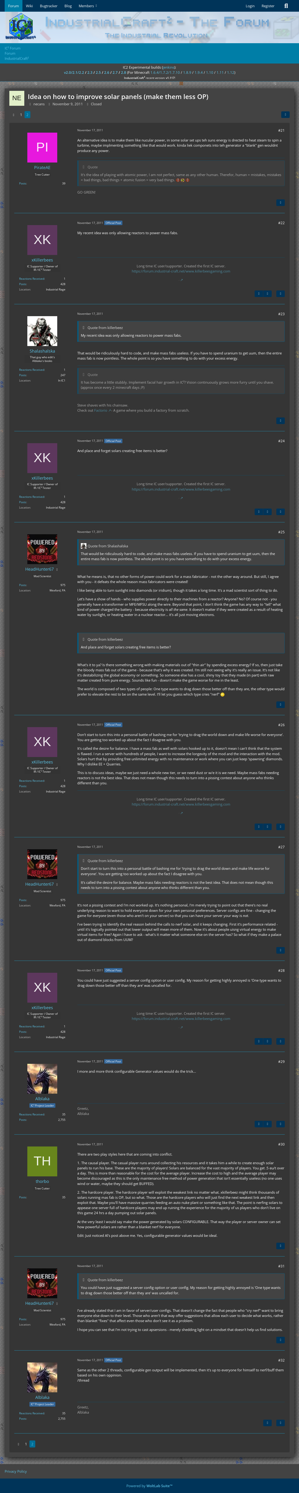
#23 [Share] (281, 313)
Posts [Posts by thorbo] (22, 1197)
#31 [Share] (281, 1266)
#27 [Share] (281, 847)
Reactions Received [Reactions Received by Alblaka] (31, 1114)
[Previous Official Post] (259, 293)
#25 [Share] (281, 532)
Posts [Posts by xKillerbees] (22, 284)
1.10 (209, 72)
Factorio (100, 410)
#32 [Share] (281, 1360)
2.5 (98, 72)
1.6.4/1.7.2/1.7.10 (165, 72)
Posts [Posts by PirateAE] (22, 183)
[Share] (285, 114)
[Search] (286, 6)
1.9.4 (199, 72)
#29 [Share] (281, 1061)
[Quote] (280, 202)
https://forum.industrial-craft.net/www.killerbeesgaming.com (181, 271)
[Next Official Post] (267, 293)
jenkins (168, 67)
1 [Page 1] (21, 114)
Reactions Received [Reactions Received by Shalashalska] (31, 370)
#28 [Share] (281, 970)
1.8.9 (187, 72)
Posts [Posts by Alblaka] (22, 1120)
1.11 (220, 72)
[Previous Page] (13, 114)
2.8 (123, 72)
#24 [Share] (281, 441)
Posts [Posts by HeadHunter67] (22, 585)
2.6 (106, 72)
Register (268, 6)
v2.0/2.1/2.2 (74, 72)
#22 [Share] (281, 222)
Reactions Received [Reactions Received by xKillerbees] (31, 279)
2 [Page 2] (27, 114)
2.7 (115, 72)
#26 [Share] (281, 724)
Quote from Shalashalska (108, 546)
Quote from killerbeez (105, 327)
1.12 (230, 72)
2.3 (90, 72)
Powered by (149, 1485)
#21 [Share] (281, 130)
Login (250, 6)
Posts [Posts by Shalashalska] (22, 375)
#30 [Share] (281, 1144)
